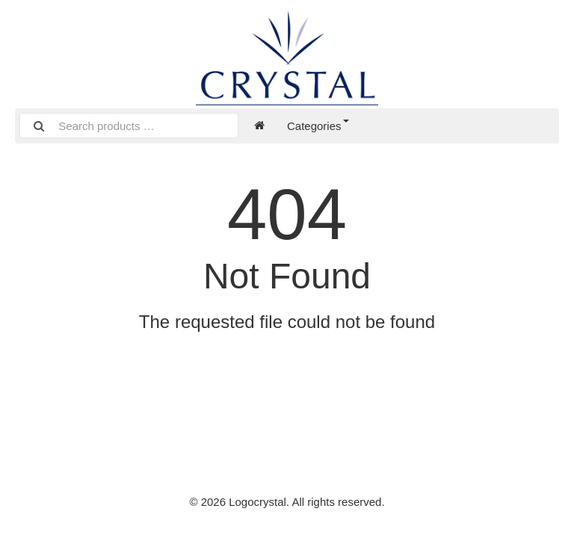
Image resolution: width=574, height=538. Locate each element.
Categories (318, 126)
